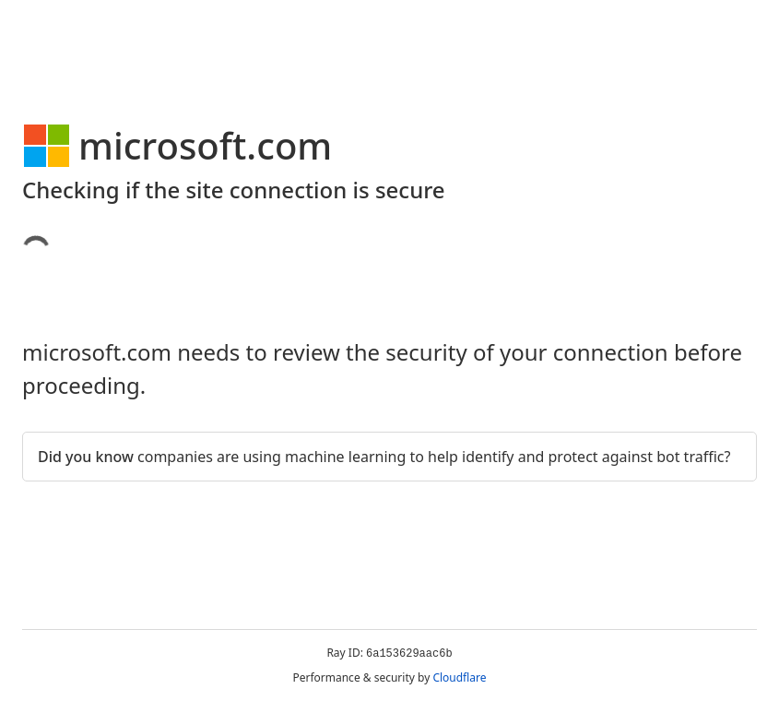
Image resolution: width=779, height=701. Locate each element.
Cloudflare (459, 677)
